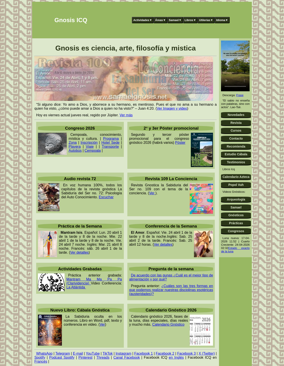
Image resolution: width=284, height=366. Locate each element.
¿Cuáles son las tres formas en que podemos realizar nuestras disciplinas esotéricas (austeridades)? (171, 290)
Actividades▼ (142, 20)
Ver (152, 193)
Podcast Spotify (62, 357)
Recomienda (236, 146)
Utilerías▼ (206, 20)
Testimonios (236, 162)
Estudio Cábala (236, 154)
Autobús (75, 150)
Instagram (123, 353)
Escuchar (106, 197)
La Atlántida (76, 287)
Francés (40, 361)
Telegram (62, 353)
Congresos (236, 231)
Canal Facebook (126, 357)
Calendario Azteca (236, 177)
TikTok (108, 353)
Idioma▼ (222, 20)
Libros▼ (190, 20)
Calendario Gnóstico (168, 324)
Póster (180, 142)
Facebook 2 (165, 353)
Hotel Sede (110, 142)
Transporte (110, 146)
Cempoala (93, 150)
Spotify (39, 357)
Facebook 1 (143, 353)
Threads (102, 357)
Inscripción (89, 142)
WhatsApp (44, 353)
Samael (236, 207)
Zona (73, 142)
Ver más (126, 115)
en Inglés (176, 357)
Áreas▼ (160, 20)
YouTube (93, 353)
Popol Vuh (236, 185)
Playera (75, 146)
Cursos (236, 130)
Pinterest (86, 357)
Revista (236, 123)
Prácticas (236, 223)
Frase (240, 95)
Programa (111, 138)
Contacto (236, 138)
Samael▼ (175, 20)
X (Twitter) (207, 353)
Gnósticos (236, 215)
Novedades (236, 115)
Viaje (90, 146)
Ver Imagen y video (172, 108)
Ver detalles (79, 252)
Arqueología (236, 199)
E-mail (78, 353)
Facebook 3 (186, 353)
